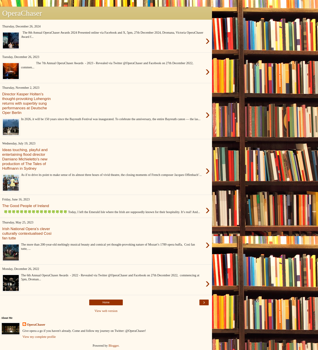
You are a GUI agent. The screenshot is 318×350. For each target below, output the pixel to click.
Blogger (113, 345)
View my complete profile (39, 336)
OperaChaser (36, 324)
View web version (106, 311)
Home (106, 302)
